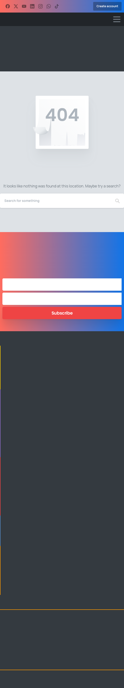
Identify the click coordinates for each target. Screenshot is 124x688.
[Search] (55, 200)
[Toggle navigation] (117, 19)
